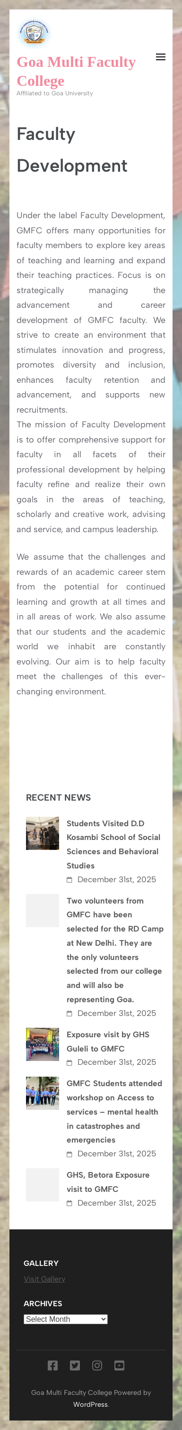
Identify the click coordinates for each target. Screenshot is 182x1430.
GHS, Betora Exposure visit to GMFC (108, 1182)
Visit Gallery (44, 1278)
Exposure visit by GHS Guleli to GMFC (108, 1041)
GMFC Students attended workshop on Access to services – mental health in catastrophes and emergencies (114, 1111)
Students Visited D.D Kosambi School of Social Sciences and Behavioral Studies (113, 844)
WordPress (90, 1404)
